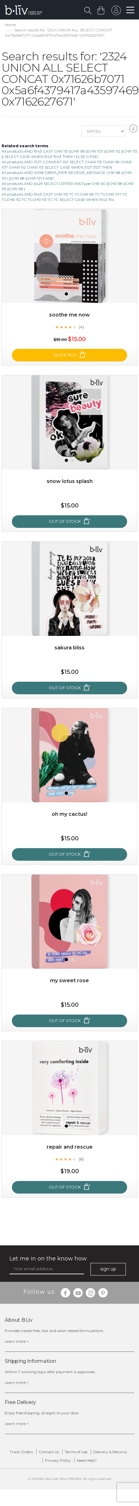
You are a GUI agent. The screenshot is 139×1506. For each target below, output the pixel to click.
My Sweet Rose (69, 980)
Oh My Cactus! (69, 814)
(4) (81, 326)
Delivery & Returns (110, 1451)
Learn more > (17, 1341)
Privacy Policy (58, 1460)
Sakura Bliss (69, 648)
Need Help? (87, 1460)
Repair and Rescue (70, 1147)
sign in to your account (116, 12)
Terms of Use (76, 1451)
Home (10, 24)
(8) (81, 1159)
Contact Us (49, 1451)
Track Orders (21, 1451)
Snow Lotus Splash (70, 481)
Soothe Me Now (69, 315)
